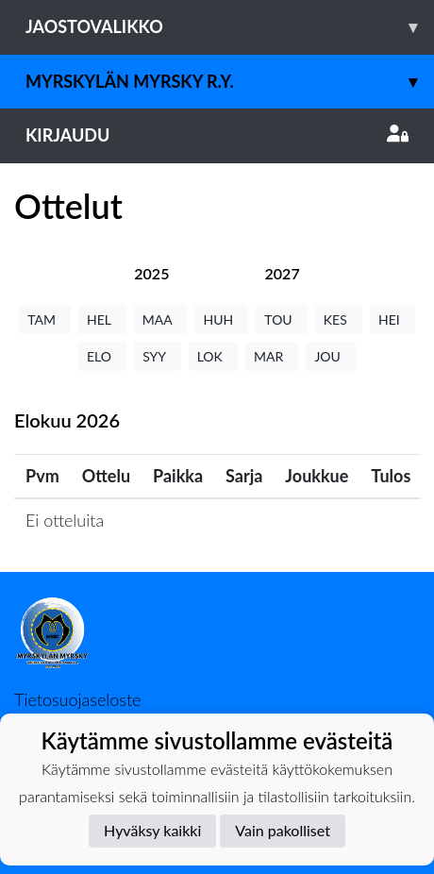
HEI (392, 319)
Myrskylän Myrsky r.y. (229, 82)
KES (339, 319)
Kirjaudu (217, 135)
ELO (102, 356)
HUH (221, 319)
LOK (213, 356)
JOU (330, 356)
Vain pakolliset (282, 830)
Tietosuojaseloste (77, 699)
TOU (281, 319)
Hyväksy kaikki (152, 830)
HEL (102, 319)
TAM (44, 319)
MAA (160, 319)
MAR (272, 356)
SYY (157, 356)
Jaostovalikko (229, 27)
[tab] (151, 273)
